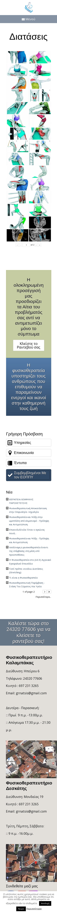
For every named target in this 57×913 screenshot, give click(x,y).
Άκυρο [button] (21, 908)
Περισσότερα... (43, 597)
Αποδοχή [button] (45, 903)
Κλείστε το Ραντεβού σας (28, 345)
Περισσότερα (33, 908)
